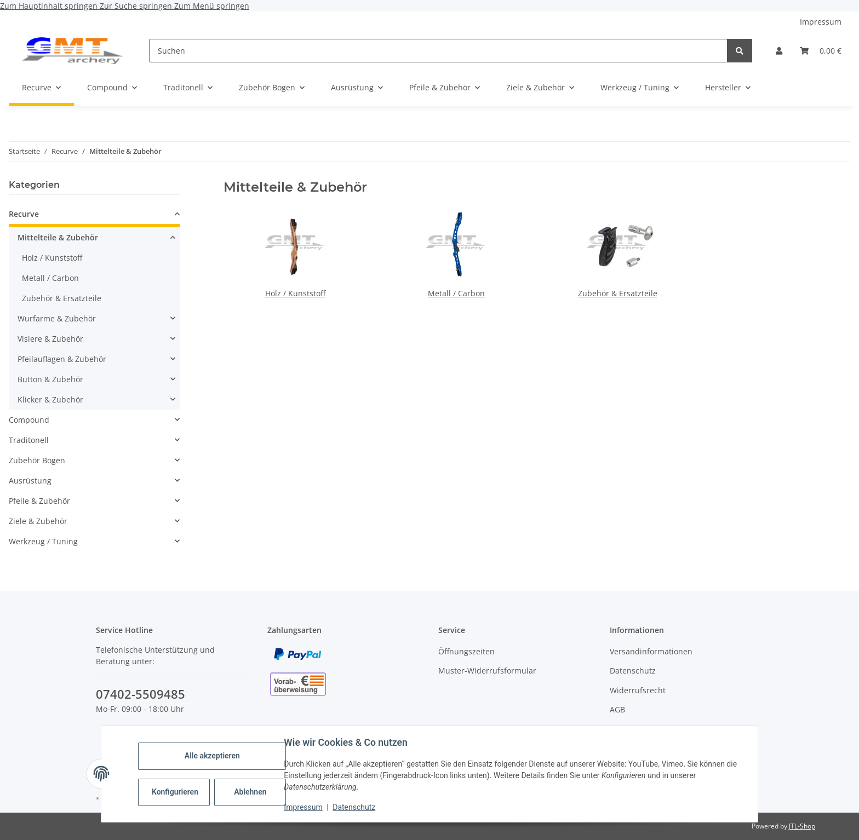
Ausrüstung (30, 480)
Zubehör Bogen (37, 460)
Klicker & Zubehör (50, 399)
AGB (617, 709)
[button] (779, 51)
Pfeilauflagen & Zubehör (62, 359)
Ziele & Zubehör (38, 521)
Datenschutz (354, 807)
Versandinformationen (651, 651)
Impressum (303, 807)
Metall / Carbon (456, 293)
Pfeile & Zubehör (39, 501)
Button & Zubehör (50, 379)
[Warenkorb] (820, 51)
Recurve (24, 214)
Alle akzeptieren (212, 755)
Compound (29, 420)
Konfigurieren (175, 791)
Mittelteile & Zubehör (58, 237)
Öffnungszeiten (466, 651)
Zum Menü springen (211, 6)
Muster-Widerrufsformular (487, 670)
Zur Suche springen (137, 6)
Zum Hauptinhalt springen (50, 6)
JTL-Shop (802, 826)
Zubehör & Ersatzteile (617, 293)
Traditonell (29, 440)
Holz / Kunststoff (295, 293)
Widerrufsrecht (638, 690)
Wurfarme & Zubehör (57, 318)
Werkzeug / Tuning (43, 541)
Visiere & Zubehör (50, 338)
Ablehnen (250, 791)
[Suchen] (438, 50)
